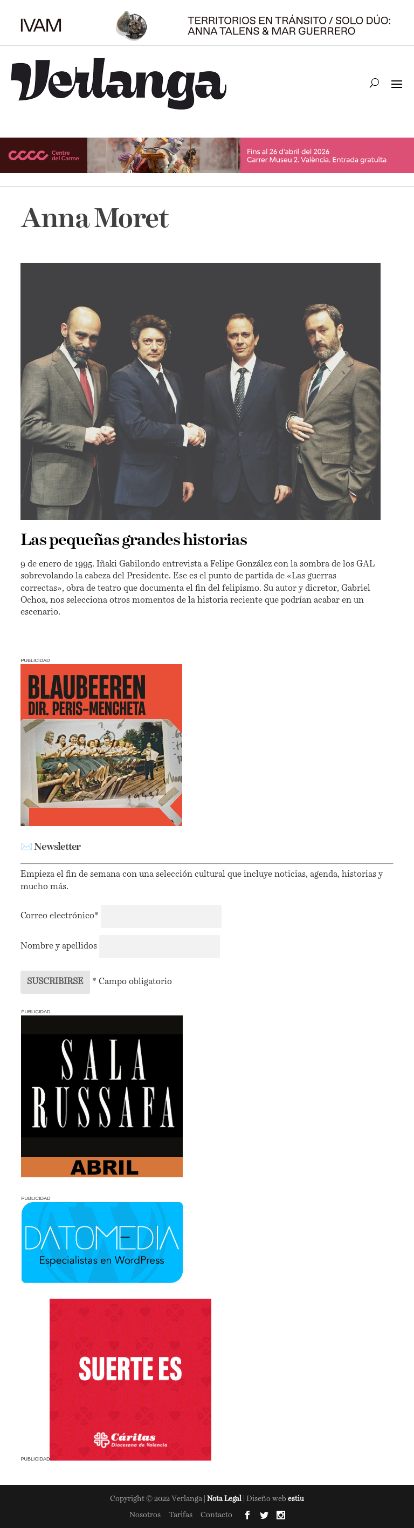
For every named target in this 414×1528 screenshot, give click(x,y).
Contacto (216, 1515)
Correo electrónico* (60, 916)
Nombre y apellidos (58, 946)
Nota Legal (225, 1499)
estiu (296, 1499)
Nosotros (145, 1515)
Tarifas (180, 1515)
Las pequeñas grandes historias (133, 541)
